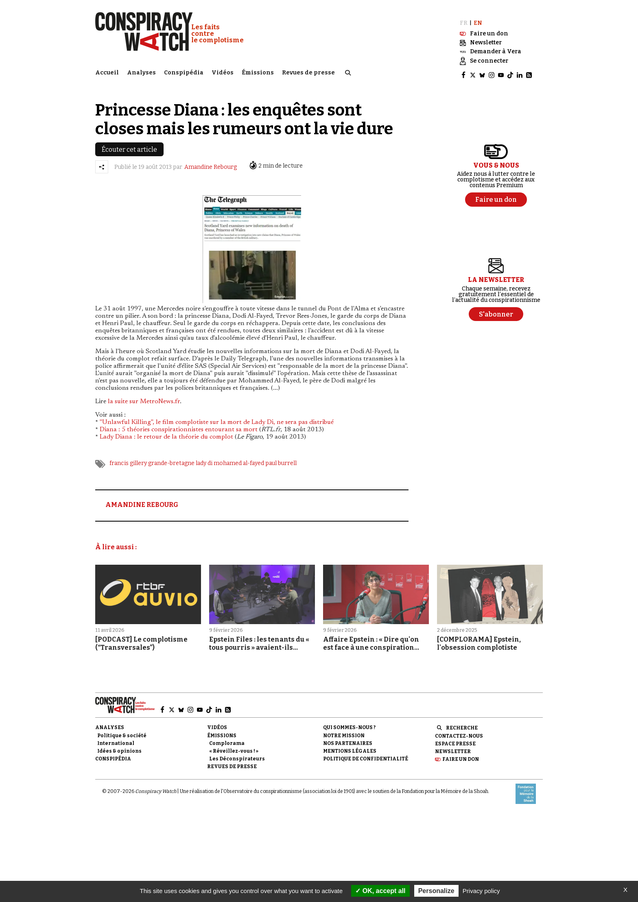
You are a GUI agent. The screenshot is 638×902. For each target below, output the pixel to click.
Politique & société (121, 732)
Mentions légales (349, 747)
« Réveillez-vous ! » (233, 747)
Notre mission (344, 732)
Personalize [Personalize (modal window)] (436, 890)
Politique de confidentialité (365, 755)
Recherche (462, 724)
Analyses (141, 71)
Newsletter (453, 748)
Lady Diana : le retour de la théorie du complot (166, 433)
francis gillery (128, 459)
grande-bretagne (171, 459)
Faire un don (460, 755)
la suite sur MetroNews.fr (144, 398)
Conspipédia (183, 71)
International (115, 740)
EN (478, 19)
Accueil (107, 71)
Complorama (227, 740)
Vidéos (223, 71)
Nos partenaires (347, 740)
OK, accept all (380, 890)
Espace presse (455, 740)
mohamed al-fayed (239, 459)
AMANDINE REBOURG (141, 501)
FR (464, 19)
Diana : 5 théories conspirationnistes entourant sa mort (179, 426)
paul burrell (281, 459)
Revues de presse (308, 71)
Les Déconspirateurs (237, 755)
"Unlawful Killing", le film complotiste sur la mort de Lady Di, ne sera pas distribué (217, 418)
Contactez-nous (459, 732)
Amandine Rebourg (210, 163)
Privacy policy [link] (481, 890)
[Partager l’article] (101, 163)
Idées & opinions (119, 747)
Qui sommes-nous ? (349, 724)
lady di (204, 459)
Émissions (258, 71)
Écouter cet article (129, 146)
